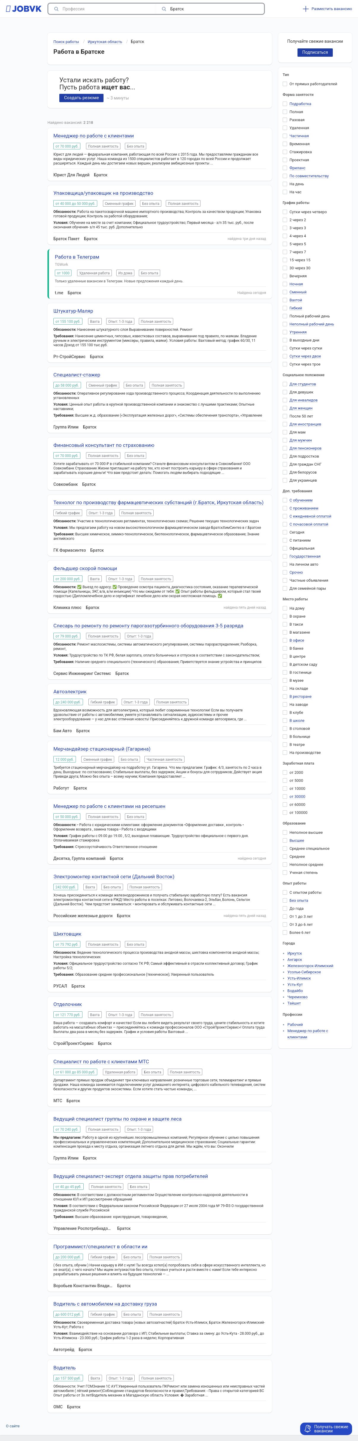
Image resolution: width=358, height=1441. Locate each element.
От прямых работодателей (313, 84)
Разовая (297, 120)
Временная (299, 144)
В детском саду (303, 664)
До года (296, 908)
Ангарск (294, 959)
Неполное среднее (306, 864)
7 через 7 (297, 252)
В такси (296, 624)
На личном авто (303, 564)
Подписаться (315, 52)
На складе (298, 688)
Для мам (297, 432)
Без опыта (298, 900)
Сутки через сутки (305, 348)
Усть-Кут (295, 984)
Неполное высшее (306, 832)
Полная (296, 112)
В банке (296, 648)
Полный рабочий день (309, 316)
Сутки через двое (305, 356)
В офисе (296, 640)
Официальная (301, 548)
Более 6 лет (300, 932)
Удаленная (299, 128)
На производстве (305, 752)
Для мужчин (300, 440)
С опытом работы (305, 892)
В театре (297, 744)
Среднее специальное (309, 848)
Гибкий (295, 308)
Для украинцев (303, 480)
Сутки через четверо (308, 212)
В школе (296, 720)
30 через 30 (299, 268)
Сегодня (296, 532)
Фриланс (297, 168)
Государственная (305, 556)
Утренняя (298, 332)
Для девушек (301, 392)
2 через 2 (297, 220)
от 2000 (296, 772)
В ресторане (300, 696)
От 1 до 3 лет (301, 916)
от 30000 (297, 796)
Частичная (299, 136)
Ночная (296, 284)
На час (295, 192)
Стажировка (300, 152)
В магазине (299, 632)
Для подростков (304, 456)
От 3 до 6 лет (301, 924)
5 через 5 (297, 244)
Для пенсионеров (305, 448)
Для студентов (302, 384)
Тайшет (294, 1003)
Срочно (296, 572)
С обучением (301, 500)
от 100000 (298, 812)
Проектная (299, 160)
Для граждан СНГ (305, 464)
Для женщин (301, 408)
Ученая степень (303, 872)
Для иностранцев (305, 424)
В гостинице (300, 672)
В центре (297, 656)
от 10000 (297, 788)
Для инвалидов (303, 400)
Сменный (298, 292)
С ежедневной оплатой (310, 516)
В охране (297, 616)
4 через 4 (297, 236)
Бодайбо (295, 990)
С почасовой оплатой (308, 524)
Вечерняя (298, 276)
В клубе (296, 712)
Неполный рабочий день (311, 324)
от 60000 (297, 804)
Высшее (296, 840)
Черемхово (297, 997)
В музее (296, 680)
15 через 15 (299, 260)
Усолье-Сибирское (304, 972)
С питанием (300, 540)
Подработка (300, 104)
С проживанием (303, 508)
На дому (297, 608)
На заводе (298, 704)
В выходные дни (304, 340)
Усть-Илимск (299, 978)
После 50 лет (301, 416)
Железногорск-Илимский (310, 966)
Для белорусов (303, 472)
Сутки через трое (304, 364)
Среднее (297, 856)
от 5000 (296, 780)
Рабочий (295, 1024)
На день (296, 184)
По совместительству (309, 176)
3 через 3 (297, 228)
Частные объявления (308, 580)
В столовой (299, 728)
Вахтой (295, 300)
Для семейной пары (307, 588)
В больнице (299, 736)
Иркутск (294, 953)
